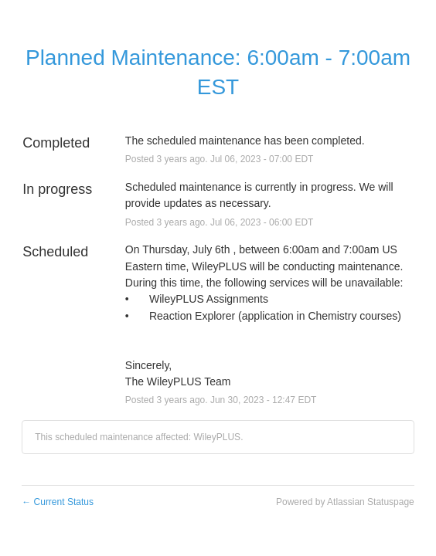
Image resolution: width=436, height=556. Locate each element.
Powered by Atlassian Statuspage (345, 502)
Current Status (58, 502)
